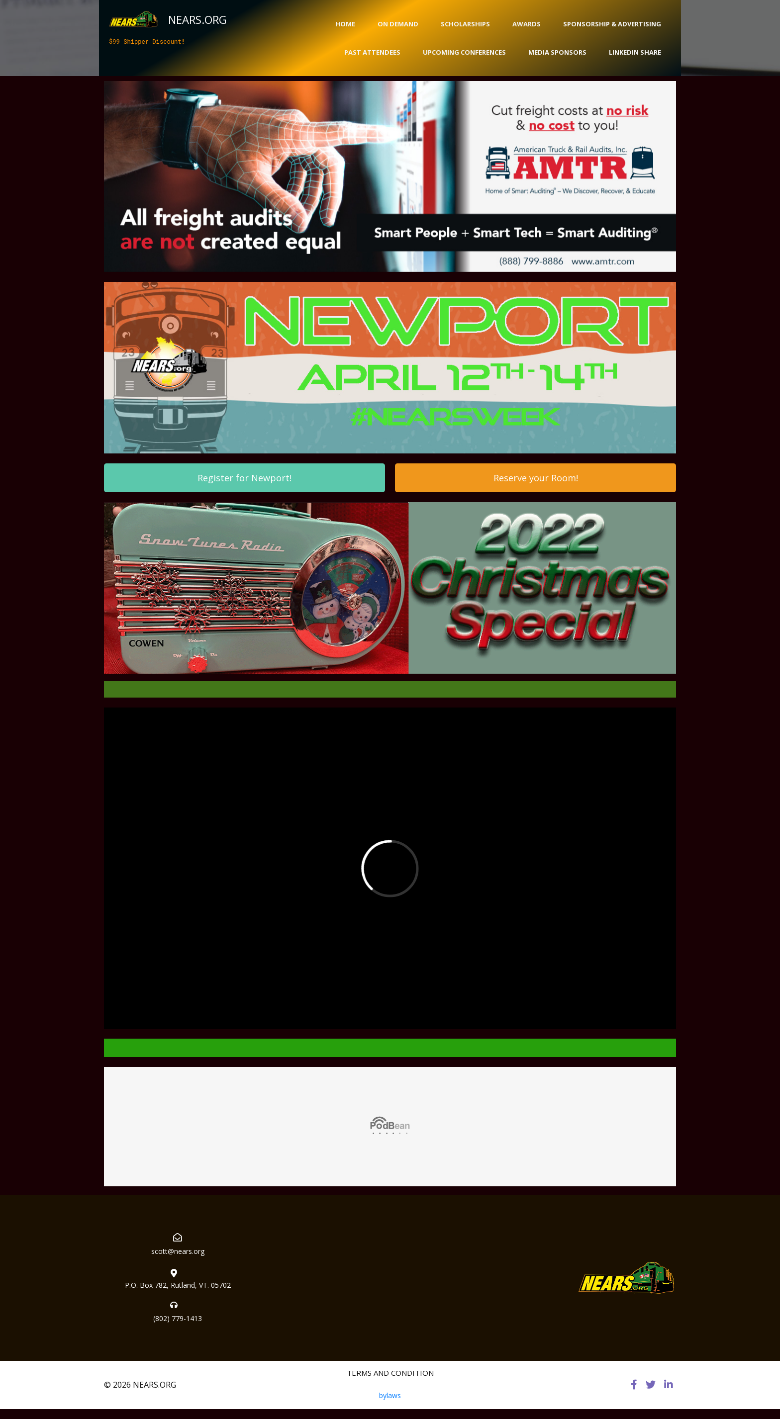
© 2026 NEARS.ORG (140, 1384)
